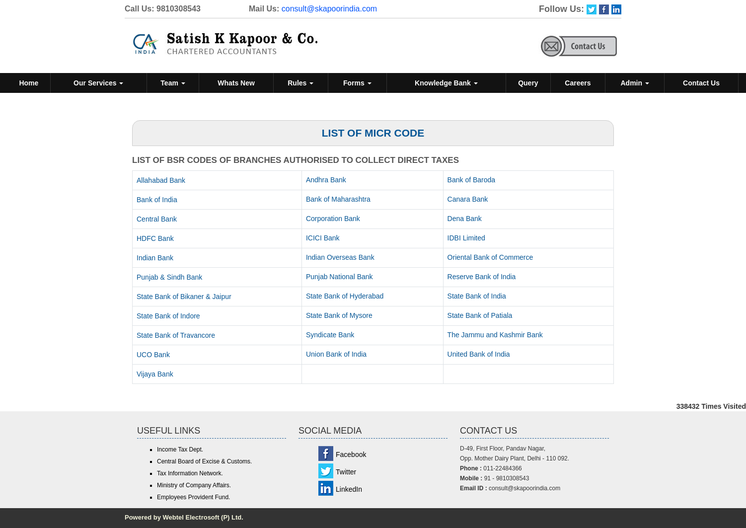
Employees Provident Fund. (193, 497)
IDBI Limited (466, 238)
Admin (634, 83)
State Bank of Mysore (339, 315)
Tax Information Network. (190, 473)
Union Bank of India (336, 354)
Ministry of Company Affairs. (194, 485)
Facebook (351, 454)
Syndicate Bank (330, 335)
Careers (578, 83)
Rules (300, 83)
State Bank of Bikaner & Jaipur (184, 297)
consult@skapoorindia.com (329, 8)
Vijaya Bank (155, 374)
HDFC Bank (155, 238)
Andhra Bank (326, 180)
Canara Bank (468, 199)
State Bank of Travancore (176, 335)
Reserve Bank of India (482, 277)
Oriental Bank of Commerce (490, 257)
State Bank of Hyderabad (344, 296)
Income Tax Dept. (180, 449)
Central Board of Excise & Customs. (204, 461)
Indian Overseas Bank (340, 257)
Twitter (346, 472)
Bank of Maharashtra (338, 199)
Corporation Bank (333, 219)
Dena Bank (465, 219)
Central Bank (157, 219)
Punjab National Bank (339, 277)
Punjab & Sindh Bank (169, 277)
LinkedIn (349, 489)
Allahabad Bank (161, 180)
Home (28, 83)
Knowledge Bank (446, 83)
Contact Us (701, 83)
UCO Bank (153, 355)
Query (528, 83)
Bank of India (157, 200)
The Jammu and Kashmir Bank (495, 335)
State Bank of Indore (168, 316)
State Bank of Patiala (480, 315)
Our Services (98, 83)
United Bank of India (479, 354)
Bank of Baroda (472, 180)
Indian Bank (155, 258)
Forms (357, 83)
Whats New (236, 83)
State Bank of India (477, 296)
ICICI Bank (323, 238)
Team (172, 83)
